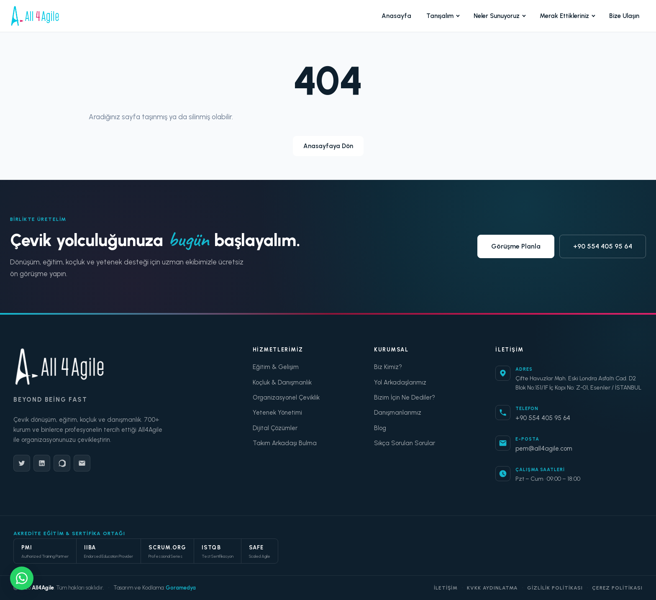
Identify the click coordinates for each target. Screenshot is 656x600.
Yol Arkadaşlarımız (400, 382)
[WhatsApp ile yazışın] (21, 578)
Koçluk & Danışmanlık (282, 382)
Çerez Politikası (617, 588)
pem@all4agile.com (543, 448)
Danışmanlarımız (397, 412)
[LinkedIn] (41, 463)
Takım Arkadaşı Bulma (285, 443)
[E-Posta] (82, 463)
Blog (380, 428)
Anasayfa (396, 16)
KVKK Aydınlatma (492, 588)
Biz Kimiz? (388, 367)
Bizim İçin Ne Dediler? (404, 397)
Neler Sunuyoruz (500, 16)
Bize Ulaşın (624, 16)
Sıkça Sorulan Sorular (404, 443)
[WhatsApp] (62, 463)
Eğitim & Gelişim (276, 367)
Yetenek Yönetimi (277, 412)
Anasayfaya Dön (328, 146)
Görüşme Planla (516, 246)
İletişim (446, 588)
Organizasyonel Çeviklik (286, 397)
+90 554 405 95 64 (602, 246)
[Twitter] (21, 463)
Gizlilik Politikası (554, 588)
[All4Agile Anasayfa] (35, 16)
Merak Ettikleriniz (567, 16)
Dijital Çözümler (275, 428)
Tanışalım (443, 16)
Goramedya (181, 588)
